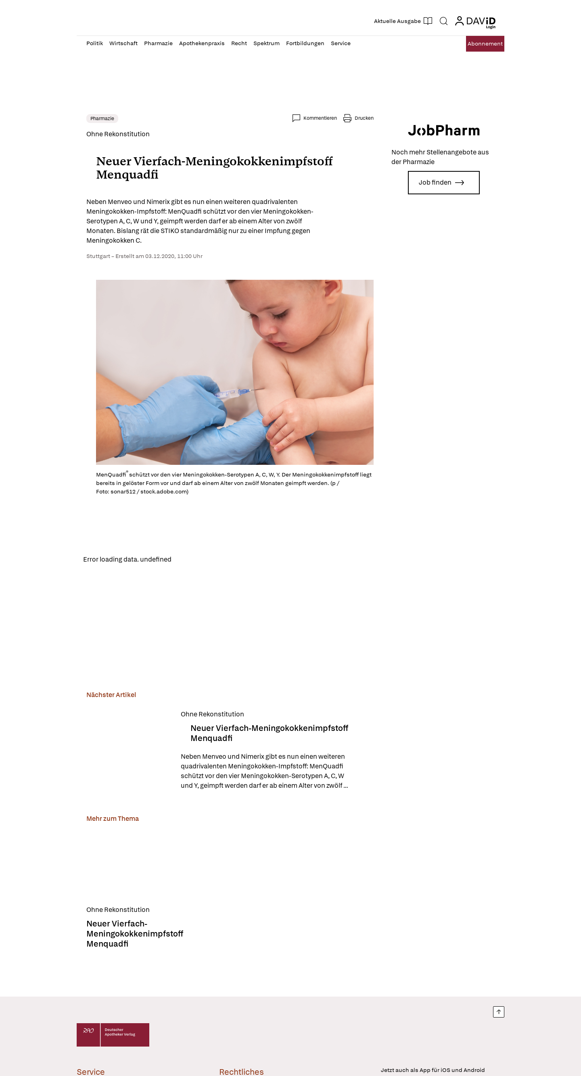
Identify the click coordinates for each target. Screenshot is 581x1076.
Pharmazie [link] (102, 118)
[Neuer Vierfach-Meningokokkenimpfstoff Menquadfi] (128, 752)
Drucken (364, 118)
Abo (477, 44)
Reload (188, 560)
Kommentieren (320, 118)
